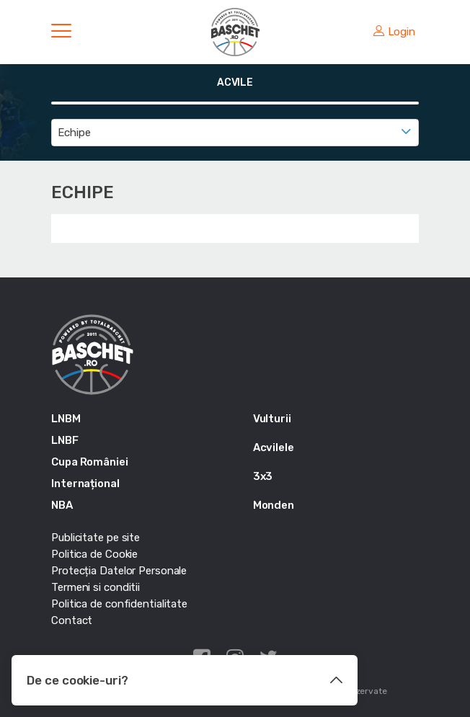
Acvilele (273, 447)
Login (394, 31)
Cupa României (89, 461)
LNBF (65, 440)
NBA (62, 505)
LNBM (66, 418)
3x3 (263, 476)
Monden (273, 505)
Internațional (85, 483)
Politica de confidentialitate (119, 603)
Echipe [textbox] (74, 132)
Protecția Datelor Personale (119, 570)
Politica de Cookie (94, 554)
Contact (71, 620)
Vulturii (272, 418)
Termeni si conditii (95, 587)
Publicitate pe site (95, 537)
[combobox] (235, 132)
